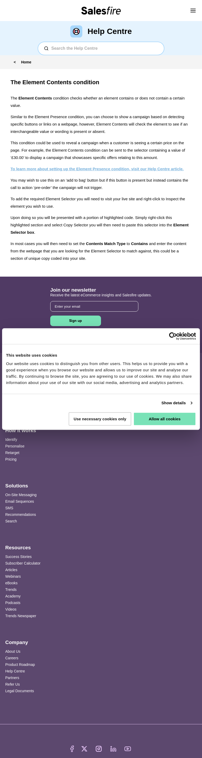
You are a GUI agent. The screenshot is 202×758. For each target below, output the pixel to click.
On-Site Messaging (21, 495)
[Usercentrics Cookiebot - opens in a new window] (173, 336)
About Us (13, 651)
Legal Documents (19, 691)
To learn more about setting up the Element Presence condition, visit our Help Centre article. (97, 169)
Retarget (12, 453)
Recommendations (20, 514)
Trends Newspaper (20, 616)
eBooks (11, 583)
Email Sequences (19, 501)
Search (11, 521)
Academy (13, 596)
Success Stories (18, 557)
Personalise (14, 446)
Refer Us (12, 684)
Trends (11, 589)
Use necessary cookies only (100, 419)
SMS (9, 508)
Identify (11, 439)
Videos (11, 609)
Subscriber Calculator (23, 563)
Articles (11, 570)
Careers (11, 658)
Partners (12, 678)
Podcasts (13, 603)
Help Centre (15, 671)
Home (26, 62)
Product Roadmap (20, 664)
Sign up (75, 320)
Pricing (11, 459)
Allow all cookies (164, 419)
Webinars (13, 576)
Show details (173, 403)
